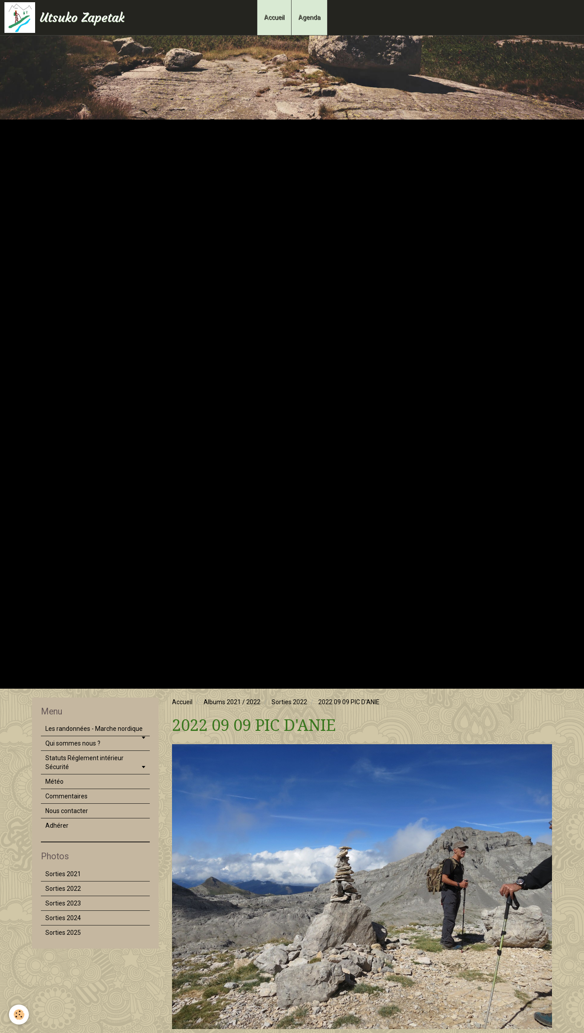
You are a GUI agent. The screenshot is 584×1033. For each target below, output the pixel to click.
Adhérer (56, 825)
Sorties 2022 (289, 702)
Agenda (309, 17)
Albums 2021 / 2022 (232, 702)
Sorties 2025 (63, 932)
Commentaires (66, 796)
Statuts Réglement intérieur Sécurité (84, 762)
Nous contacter (66, 810)
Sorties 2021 (63, 873)
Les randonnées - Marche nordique (94, 728)
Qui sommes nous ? (72, 743)
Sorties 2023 (63, 903)
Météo (54, 781)
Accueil (274, 17)
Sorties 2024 (63, 917)
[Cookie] (19, 1015)
